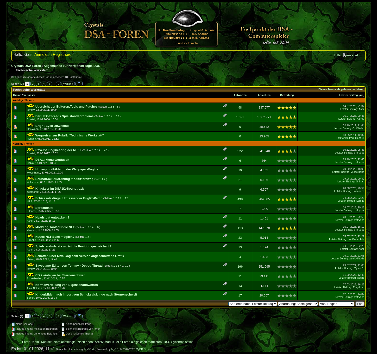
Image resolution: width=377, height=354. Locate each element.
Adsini (360, 277)
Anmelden (43, 54)
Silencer (31, 211)
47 (105, 150)
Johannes (358, 191)
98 (240, 107)
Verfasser (29, 95)
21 (240, 180)
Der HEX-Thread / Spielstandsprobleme (64, 116)
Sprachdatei (44, 208)
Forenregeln (351, 55)
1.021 (240, 117)
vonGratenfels (356, 239)
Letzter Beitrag (348, 95)
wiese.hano (33, 172)
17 (240, 295)
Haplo (30, 162)
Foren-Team (30, 342)
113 (240, 228)
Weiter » (68, 83)
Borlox (30, 297)
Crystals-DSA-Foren (26, 66)
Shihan (360, 181)
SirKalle (31, 239)
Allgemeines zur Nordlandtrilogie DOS (72, 66)
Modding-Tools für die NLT (55, 227)
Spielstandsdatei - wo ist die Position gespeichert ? (73, 246)
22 (126, 198)
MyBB (114, 349)
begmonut (32, 191)
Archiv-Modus (104, 342)
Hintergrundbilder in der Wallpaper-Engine (66, 169)
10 (240, 170)
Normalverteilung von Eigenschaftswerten (66, 285)
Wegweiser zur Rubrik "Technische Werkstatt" (69, 135)
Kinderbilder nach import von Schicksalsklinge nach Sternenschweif (86, 294)
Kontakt (46, 342)
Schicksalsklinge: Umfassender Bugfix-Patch (68, 198)
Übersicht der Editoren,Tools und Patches (66, 106)
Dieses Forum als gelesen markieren (341, 89)
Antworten (239, 95)
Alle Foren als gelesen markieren (139, 342)
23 (240, 237)
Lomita (360, 200)
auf (361, 95)
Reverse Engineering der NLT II (58, 150)
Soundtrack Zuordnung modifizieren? (63, 179)
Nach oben (85, 342)
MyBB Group (143, 349)
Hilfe (337, 55)
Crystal (31, 119)
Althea (360, 118)
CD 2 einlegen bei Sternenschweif (60, 275)
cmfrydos (359, 152)
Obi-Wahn (32, 129)
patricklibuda (356, 258)
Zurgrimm (358, 287)
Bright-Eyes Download (52, 126)
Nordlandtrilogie (64, 342)
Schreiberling (34, 278)
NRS (29, 201)
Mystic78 (359, 268)
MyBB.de (89, 349)
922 (240, 151)
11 (240, 218)
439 (240, 199)
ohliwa (30, 259)
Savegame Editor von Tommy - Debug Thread (69, 265)
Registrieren (63, 54)
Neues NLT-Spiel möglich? (55, 236)
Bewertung (287, 95)
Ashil (361, 109)
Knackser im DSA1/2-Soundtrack (59, 188)
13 (240, 247)
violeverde (33, 182)
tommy (30, 109)
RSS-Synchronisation (179, 342)
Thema (17, 95)
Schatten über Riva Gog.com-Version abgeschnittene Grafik (79, 256)
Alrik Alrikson (34, 288)
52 (117, 116)
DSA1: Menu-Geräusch (52, 159)
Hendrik (31, 138)
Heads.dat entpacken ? (52, 217)
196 (240, 266)
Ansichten (264, 95)
